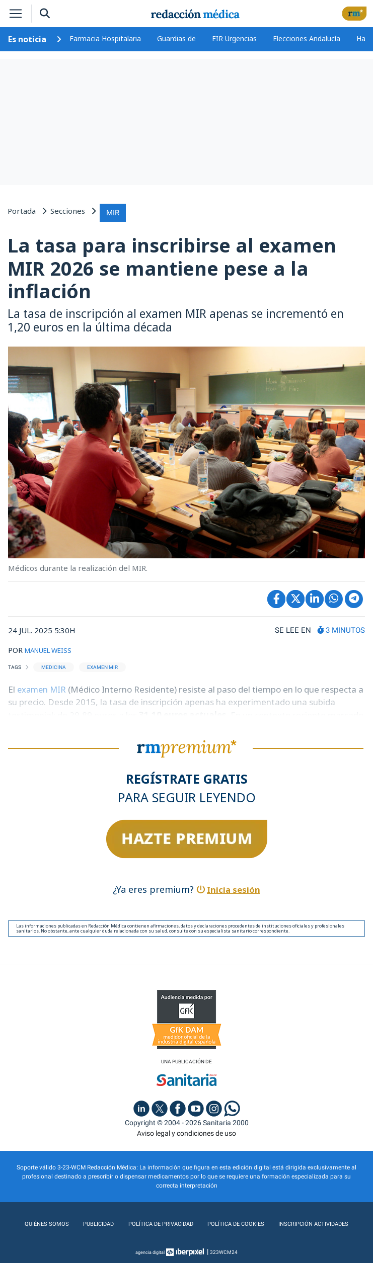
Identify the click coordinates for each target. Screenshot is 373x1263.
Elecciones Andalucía (306, 38)
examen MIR (43, 687)
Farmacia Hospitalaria (105, 38)
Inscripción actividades (312, 1222)
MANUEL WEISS (53, 647)
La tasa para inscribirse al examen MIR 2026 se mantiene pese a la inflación (172, 266)
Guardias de (176, 38)
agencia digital (150, 1250)
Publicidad (96, 1222)
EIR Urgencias (234, 38)
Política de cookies (233, 1222)
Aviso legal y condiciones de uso (186, 1131)
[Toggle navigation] (15, 13)
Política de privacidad (158, 1222)
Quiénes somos (47, 1222)
